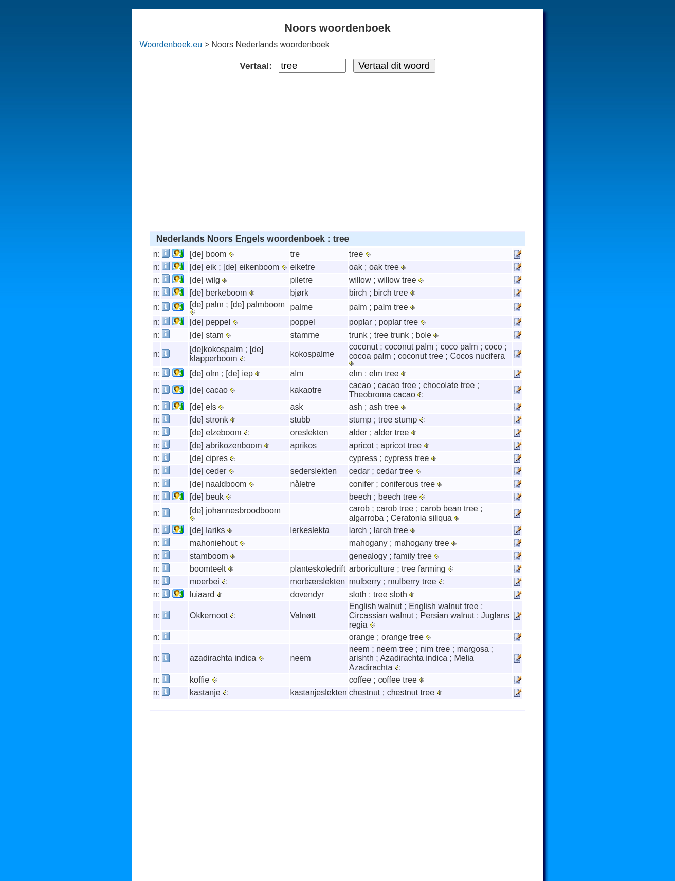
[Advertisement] (337, 150)
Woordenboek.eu (171, 44)
